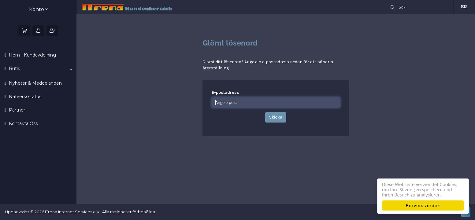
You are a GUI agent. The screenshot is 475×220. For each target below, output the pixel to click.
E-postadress (225, 92)
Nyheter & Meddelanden (35, 83)
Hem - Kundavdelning (32, 55)
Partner (16, 110)
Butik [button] (40, 69)
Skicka (275, 117)
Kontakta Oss (23, 123)
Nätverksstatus (24, 96)
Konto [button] (38, 9)
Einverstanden (423, 205)
